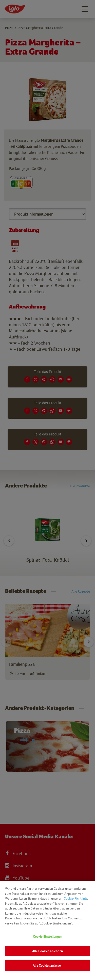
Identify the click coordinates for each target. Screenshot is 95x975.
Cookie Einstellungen (47, 936)
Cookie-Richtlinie (75, 898)
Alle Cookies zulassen (47, 965)
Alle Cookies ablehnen (47, 951)
